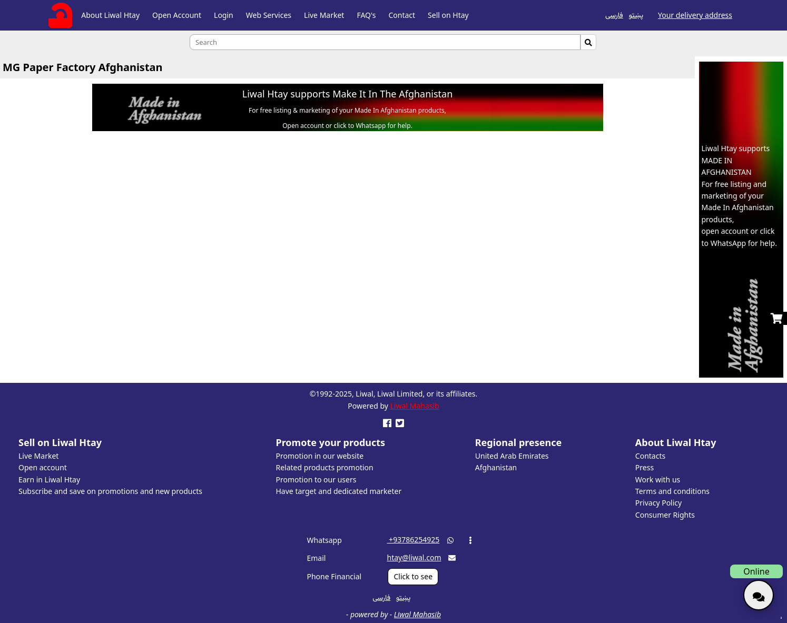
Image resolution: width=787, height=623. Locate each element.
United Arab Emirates (512, 456)
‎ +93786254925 (413, 540)
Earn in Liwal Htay (49, 479)
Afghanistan (496, 467)
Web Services (268, 15)
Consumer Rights (665, 515)
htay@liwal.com (414, 557)
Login (223, 15)
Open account (42, 467)
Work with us (657, 479)
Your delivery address (695, 15)
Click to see (413, 576)
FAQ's (366, 15)
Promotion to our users (316, 479)
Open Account (176, 15)
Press (644, 467)
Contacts (650, 456)
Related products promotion (324, 467)
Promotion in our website (320, 456)
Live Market (324, 15)
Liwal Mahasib (414, 406)
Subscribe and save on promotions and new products (110, 491)
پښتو (636, 14)
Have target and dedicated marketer (339, 491)
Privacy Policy (658, 503)
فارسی (614, 14)
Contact (401, 15)
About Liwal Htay (110, 15)
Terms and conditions (672, 491)
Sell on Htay (448, 15)
